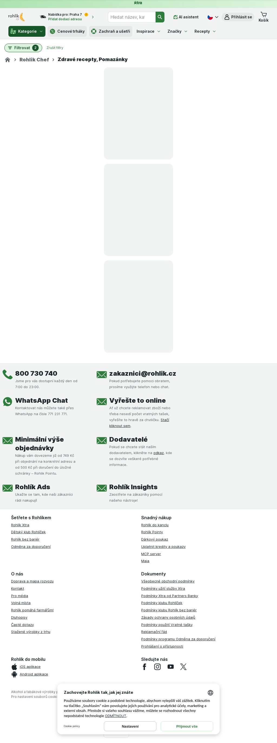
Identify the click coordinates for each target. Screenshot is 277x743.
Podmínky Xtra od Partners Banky (169, 596)
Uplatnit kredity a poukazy (163, 546)
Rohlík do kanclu (155, 525)
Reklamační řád (154, 631)
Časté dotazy (22, 624)
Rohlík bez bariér (25, 539)
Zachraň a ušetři (110, 31)
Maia (145, 561)
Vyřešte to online (137, 400)
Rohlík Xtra (20, 525)
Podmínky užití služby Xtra (163, 588)
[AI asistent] (186, 17)
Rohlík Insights (133, 487)
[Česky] (212, 17)
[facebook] (144, 667)
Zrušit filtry (55, 47)
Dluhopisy (19, 617)
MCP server (151, 554)
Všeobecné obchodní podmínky (167, 581)
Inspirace (149, 31)
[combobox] (132, 17)
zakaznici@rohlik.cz (142, 373)
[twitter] (183, 667)
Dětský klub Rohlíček (28, 532)
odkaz (158, 453)
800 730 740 (36, 373)
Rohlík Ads (32, 487)
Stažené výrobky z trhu (30, 631)
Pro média (19, 596)
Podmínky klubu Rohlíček (161, 603)
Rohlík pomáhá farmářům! (32, 610)
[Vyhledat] (160, 17)
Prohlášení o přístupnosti (162, 646)
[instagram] (157, 667)
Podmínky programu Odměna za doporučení (178, 639)
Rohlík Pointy (152, 532)
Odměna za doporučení (31, 546)
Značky (177, 31)
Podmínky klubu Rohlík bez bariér (169, 610)
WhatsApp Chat (41, 400)
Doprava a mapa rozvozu (32, 581)
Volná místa (21, 603)
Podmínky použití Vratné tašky (167, 624)
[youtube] (170, 667)
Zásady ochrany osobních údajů (168, 617)
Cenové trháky (67, 31)
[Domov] (7, 59)
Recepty (205, 31)
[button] (238, 17)
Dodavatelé (128, 439)
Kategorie (27, 31)
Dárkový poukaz (154, 539)
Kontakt (17, 588)
